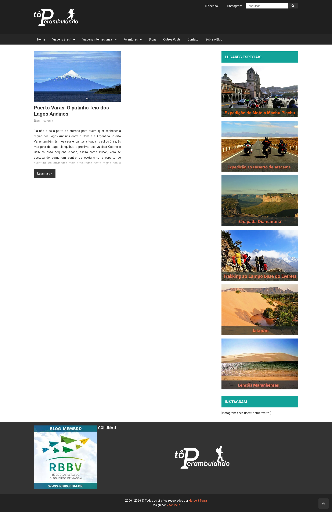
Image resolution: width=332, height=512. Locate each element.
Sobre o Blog (213, 39)
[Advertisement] (221, 21)
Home (41, 39)
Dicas (152, 39)
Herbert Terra (198, 500)
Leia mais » (44, 173)
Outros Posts (172, 39)
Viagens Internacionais (97, 39)
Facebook (212, 6)
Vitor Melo (173, 505)
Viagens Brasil (61, 39)
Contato (193, 39)
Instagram (234, 6)
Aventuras (131, 39)
